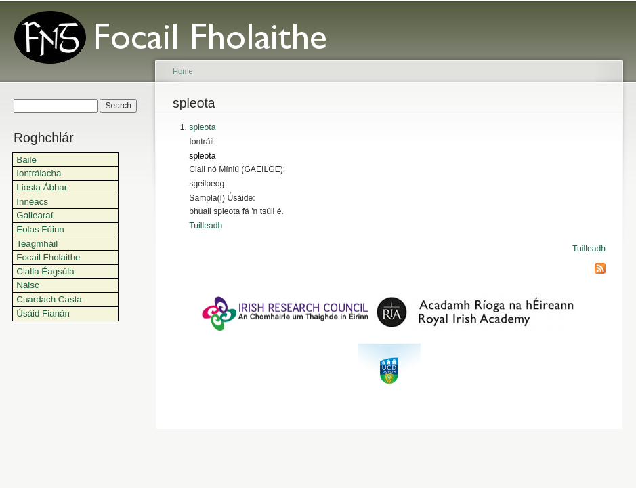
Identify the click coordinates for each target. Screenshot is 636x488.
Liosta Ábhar (41, 187)
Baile (26, 160)
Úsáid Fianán (43, 313)
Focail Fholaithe (48, 257)
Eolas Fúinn (40, 229)
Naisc (27, 285)
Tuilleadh (205, 225)
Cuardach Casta (49, 299)
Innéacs (32, 202)
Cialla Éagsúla (45, 271)
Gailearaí (34, 215)
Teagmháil (37, 244)
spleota (202, 127)
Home (183, 71)
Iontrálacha (38, 173)
